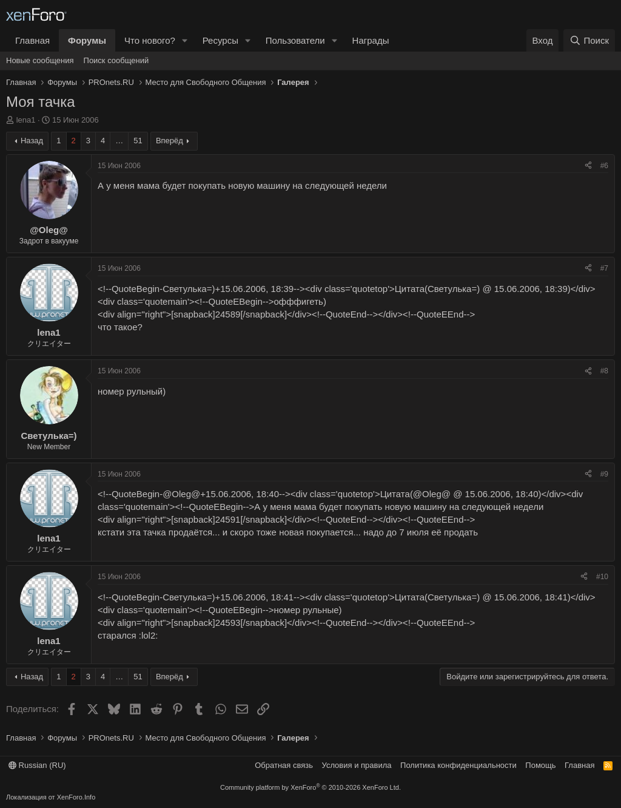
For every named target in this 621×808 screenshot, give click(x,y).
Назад (32, 140)
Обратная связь (284, 765)
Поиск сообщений (116, 60)
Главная (32, 40)
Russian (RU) (37, 765)
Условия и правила (357, 765)
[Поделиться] (588, 166)
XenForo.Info (76, 797)
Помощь (540, 765)
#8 (604, 371)
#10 (602, 576)
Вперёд (169, 140)
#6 (604, 165)
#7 (604, 268)
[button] (184, 40)
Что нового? (149, 40)
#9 (604, 474)
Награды (370, 40)
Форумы (87, 40)
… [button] (119, 140)
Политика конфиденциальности (458, 765)
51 (137, 140)
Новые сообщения (40, 60)
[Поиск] (589, 40)
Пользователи (295, 40)
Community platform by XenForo (310, 787)
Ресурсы (220, 40)
